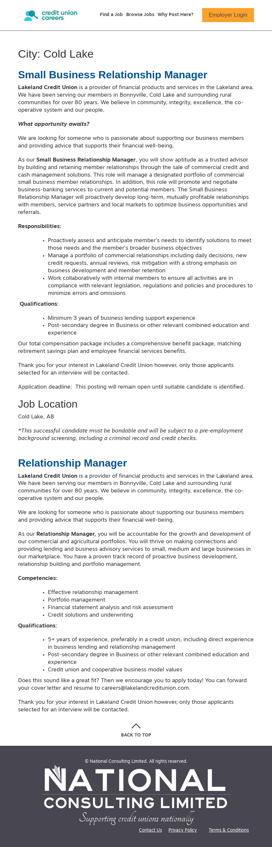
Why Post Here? (175, 15)
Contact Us (150, 830)
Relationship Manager (72, 463)
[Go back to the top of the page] (136, 730)
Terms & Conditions (229, 830)
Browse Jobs (140, 15)
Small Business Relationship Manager (112, 75)
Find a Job (111, 15)
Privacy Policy (182, 830)
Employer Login (228, 15)
